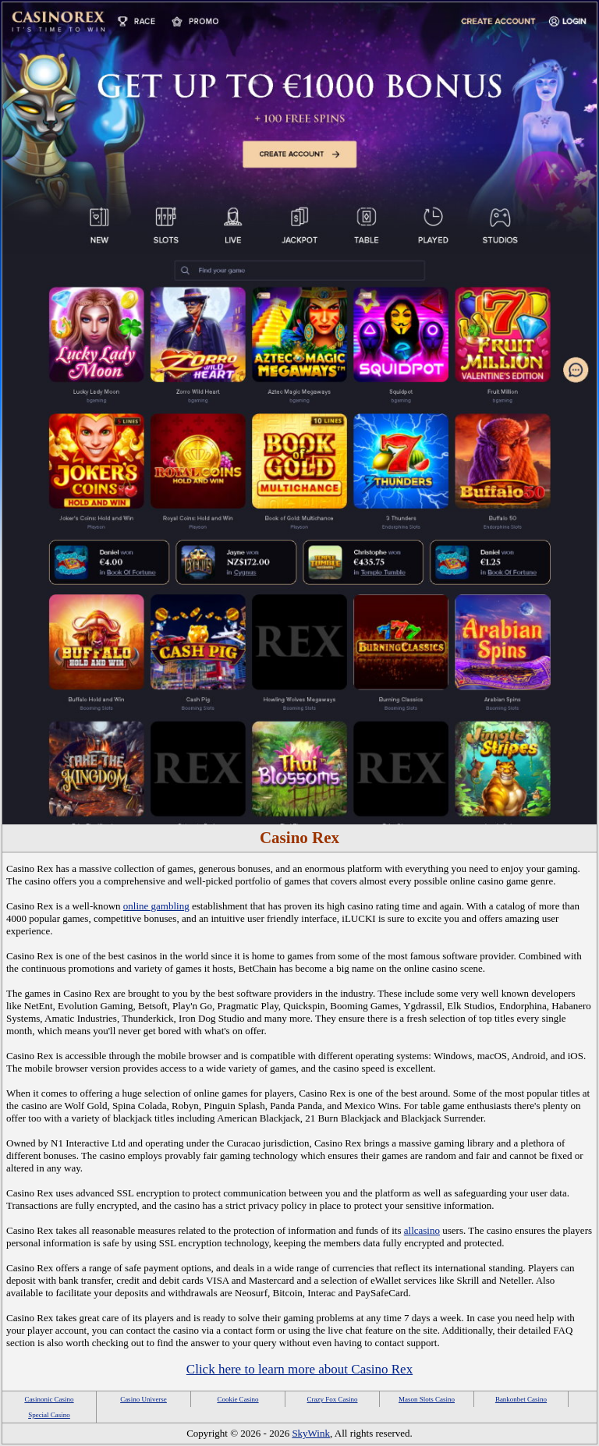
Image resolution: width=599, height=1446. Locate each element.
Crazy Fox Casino (332, 1399)
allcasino (422, 1230)
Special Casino (49, 1415)
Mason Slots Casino (427, 1399)
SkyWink (311, 1433)
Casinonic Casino (48, 1399)
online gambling (156, 906)
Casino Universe (143, 1399)
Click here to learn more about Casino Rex (299, 1369)
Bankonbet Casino (521, 1399)
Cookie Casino (237, 1399)
